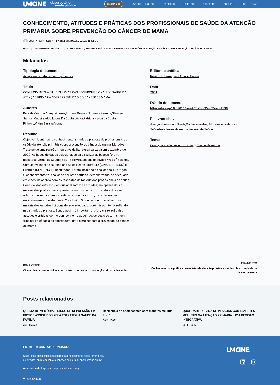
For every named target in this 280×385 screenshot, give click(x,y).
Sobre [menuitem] (137, 4)
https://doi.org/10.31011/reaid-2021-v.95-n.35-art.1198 (189, 108)
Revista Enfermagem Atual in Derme (76, 41)
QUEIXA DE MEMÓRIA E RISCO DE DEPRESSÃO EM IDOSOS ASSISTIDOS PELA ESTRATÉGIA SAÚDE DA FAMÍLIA (59, 315)
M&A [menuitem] (254, 4)
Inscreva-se (113, 4)
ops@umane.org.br (90, 360)
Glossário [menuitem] (211, 4)
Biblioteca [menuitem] (191, 4)
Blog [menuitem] (243, 4)
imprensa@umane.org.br (68, 368)
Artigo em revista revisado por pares (48, 76)
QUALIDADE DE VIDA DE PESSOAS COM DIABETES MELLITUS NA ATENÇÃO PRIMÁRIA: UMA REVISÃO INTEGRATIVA (219, 315)
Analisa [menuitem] (230, 4)
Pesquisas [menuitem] (171, 4)
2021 (153, 92)
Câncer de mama (208, 145)
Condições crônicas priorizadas (172, 145)
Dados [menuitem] (152, 4)
